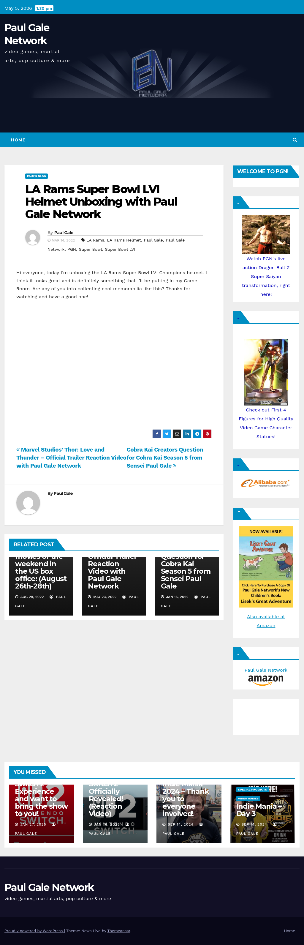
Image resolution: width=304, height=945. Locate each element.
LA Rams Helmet (124, 240)
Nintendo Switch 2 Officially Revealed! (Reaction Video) (106, 795)
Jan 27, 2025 (33, 824)
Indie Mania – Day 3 (258, 810)
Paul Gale (64, 232)
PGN (71, 249)
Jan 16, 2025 (107, 824)
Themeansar (118, 931)
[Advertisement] (265, 715)
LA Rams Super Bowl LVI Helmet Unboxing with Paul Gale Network (101, 201)
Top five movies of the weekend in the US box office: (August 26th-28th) (40, 567)
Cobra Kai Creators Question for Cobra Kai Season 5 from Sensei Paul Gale (165, 457)
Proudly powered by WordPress (34, 931)
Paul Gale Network (49, 887)
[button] (295, 140)
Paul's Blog (36, 176)
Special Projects (252, 789)
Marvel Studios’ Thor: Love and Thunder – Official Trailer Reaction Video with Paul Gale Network (71, 457)
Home (18, 140)
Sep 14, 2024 (181, 824)
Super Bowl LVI (120, 249)
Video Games (248, 798)
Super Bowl (90, 249)
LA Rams (95, 240)
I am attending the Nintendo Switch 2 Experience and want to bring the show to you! (41, 791)
